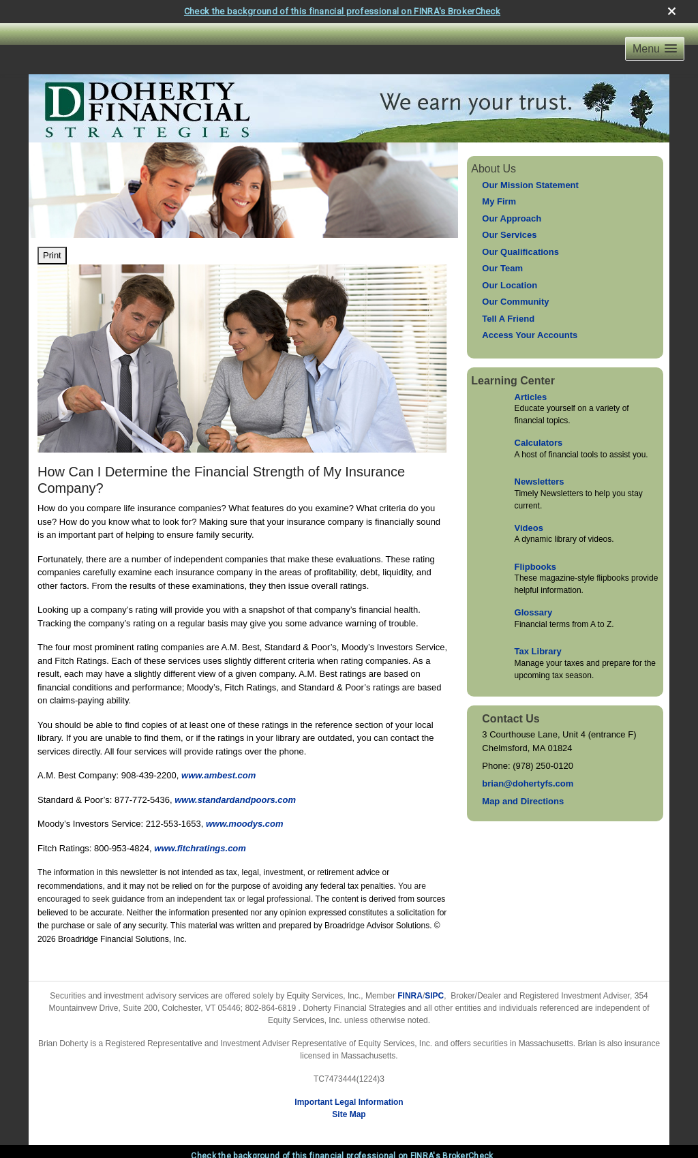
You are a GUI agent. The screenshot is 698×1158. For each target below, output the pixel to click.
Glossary (534, 612)
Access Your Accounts (529, 335)
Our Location (509, 285)
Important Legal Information (348, 1102)
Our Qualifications (520, 252)
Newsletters (539, 481)
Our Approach (511, 218)
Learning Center (513, 380)
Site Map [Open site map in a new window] (348, 1114)
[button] (654, 49)
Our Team (502, 268)
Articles (531, 397)
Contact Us (510, 719)
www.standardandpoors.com (235, 800)
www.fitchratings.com (200, 848)
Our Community (515, 301)
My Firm (499, 201)
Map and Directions (523, 801)
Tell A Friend (508, 319)
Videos (529, 528)
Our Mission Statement (530, 185)
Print (52, 255)
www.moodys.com (245, 824)
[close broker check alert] (671, 11)
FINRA (410, 996)
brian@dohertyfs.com (527, 783)
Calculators (539, 443)
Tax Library (538, 651)
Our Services (509, 235)
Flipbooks (535, 567)
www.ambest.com (218, 775)
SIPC (434, 996)
